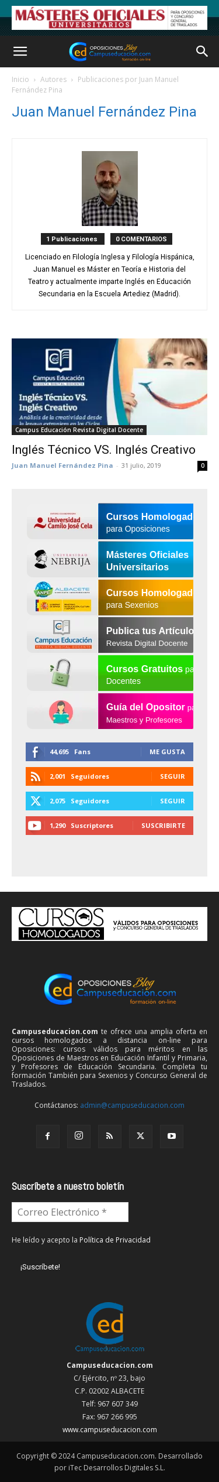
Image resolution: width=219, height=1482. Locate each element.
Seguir (172, 776)
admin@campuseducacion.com (132, 1105)
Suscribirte (163, 825)
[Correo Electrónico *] (70, 1212)
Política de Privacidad (115, 1240)
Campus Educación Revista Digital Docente (79, 430)
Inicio (20, 79)
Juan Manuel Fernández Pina (62, 465)
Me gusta (167, 751)
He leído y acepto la (81, 1240)
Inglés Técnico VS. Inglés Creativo (104, 450)
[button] (20, 51)
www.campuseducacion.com (109, 1430)
